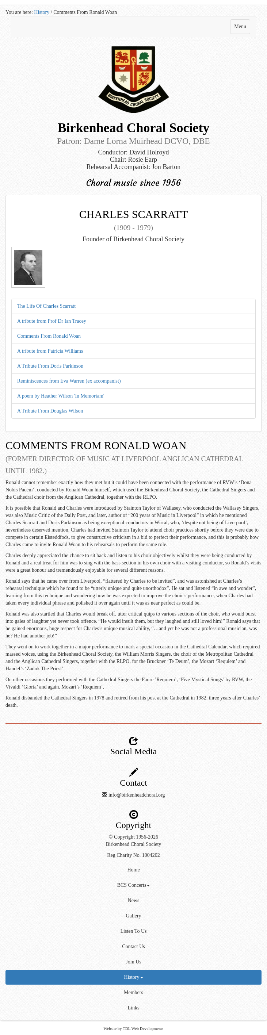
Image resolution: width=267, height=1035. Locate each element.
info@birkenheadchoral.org (136, 795)
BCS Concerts (133, 885)
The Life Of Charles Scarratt (46, 306)
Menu (242, 28)
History (41, 12)
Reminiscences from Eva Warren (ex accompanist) (69, 381)
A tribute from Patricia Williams (50, 351)
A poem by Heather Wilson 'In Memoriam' (60, 396)
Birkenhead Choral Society (133, 844)
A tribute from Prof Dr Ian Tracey (51, 321)
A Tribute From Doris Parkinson (50, 366)
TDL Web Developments (143, 1028)
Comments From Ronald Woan (49, 336)
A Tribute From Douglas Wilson (50, 411)
